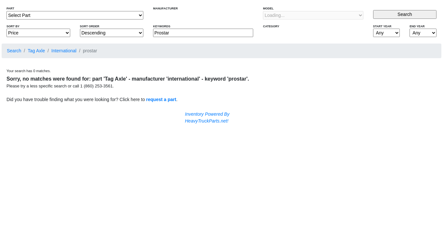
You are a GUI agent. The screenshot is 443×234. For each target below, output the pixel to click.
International (63, 50)
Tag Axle (36, 50)
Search (14, 50)
